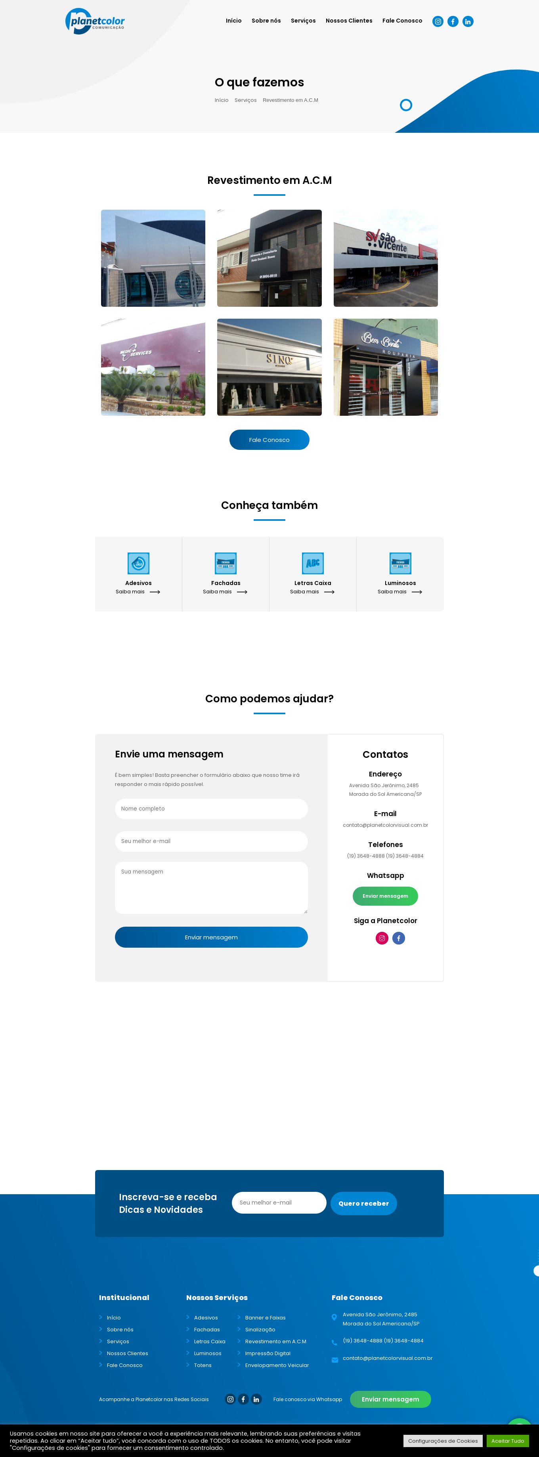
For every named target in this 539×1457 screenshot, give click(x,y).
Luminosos (208, 1353)
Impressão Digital (268, 1353)
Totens (203, 1365)
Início (234, 21)
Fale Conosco (402, 21)
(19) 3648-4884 (405, 856)
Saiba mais (130, 591)
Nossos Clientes (349, 21)
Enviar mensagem (385, 896)
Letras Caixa (210, 1341)
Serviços (303, 21)
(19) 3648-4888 (366, 856)
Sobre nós (266, 21)
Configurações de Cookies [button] (443, 1441)
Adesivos (206, 1317)
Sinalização (260, 1329)
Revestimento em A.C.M (275, 1341)
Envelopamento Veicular (277, 1365)
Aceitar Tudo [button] (507, 1441)
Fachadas (207, 1329)
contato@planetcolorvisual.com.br (385, 825)
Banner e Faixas (265, 1317)
